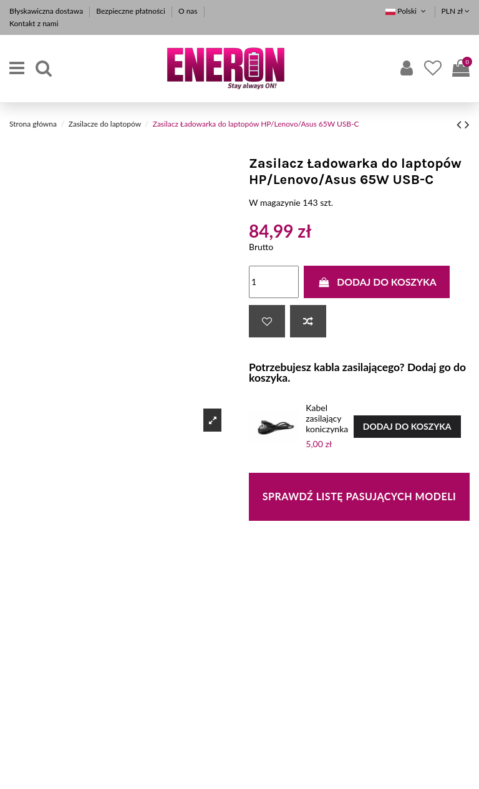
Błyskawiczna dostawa (47, 11)
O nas (189, 11)
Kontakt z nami (34, 23)
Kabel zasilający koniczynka (327, 418)
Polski (406, 11)
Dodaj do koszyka (376, 282)
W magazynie (275, 202)
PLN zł (456, 11)
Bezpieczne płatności (131, 11)
